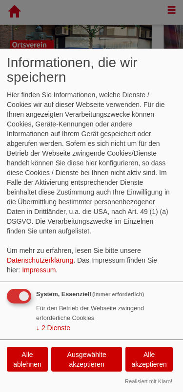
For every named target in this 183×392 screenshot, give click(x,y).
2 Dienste (53, 328)
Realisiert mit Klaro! (148, 381)
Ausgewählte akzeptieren (86, 359)
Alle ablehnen (27, 359)
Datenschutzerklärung (40, 260)
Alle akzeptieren (148, 359)
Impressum (39, 270)
